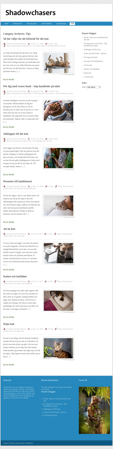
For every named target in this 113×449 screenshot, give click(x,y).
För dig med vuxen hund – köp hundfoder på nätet (31, 86)
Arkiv (84, 87)
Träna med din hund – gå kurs (95, 53)
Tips (72, 24)
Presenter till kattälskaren (17, 181)
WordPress (29, 443)
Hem (6, 24)
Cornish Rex (88, 77)
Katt (51, 44)
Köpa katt (17, 24)
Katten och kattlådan (15, 276)
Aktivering (47, 24)
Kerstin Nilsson (20, 44)
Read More (8, 80)
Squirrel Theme (9, 443)
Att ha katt (31, 24)
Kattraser (61, 24)
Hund (52, 91)
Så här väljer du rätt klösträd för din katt (26, 38)
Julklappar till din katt (15, 133)
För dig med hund (90, 57)
